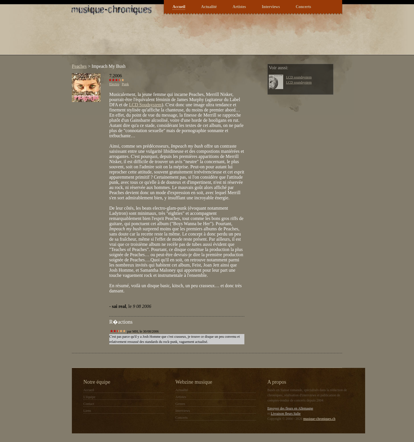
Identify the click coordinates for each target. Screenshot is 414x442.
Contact (88, 404)
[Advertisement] (173, 38)
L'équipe (89, 397)
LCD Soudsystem (145, 104)
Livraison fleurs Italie (286, 414)
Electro (114, 84)
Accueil (178, 7)
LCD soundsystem (299, 77)
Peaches (79, 66)
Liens (87, 411)
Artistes (239, 7)
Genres (180, 404)
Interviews (271, 7)
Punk (125, 84)
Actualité (208, 7)
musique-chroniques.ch (319, 419)
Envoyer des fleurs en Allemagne (290, 408)
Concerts (303, 7)
